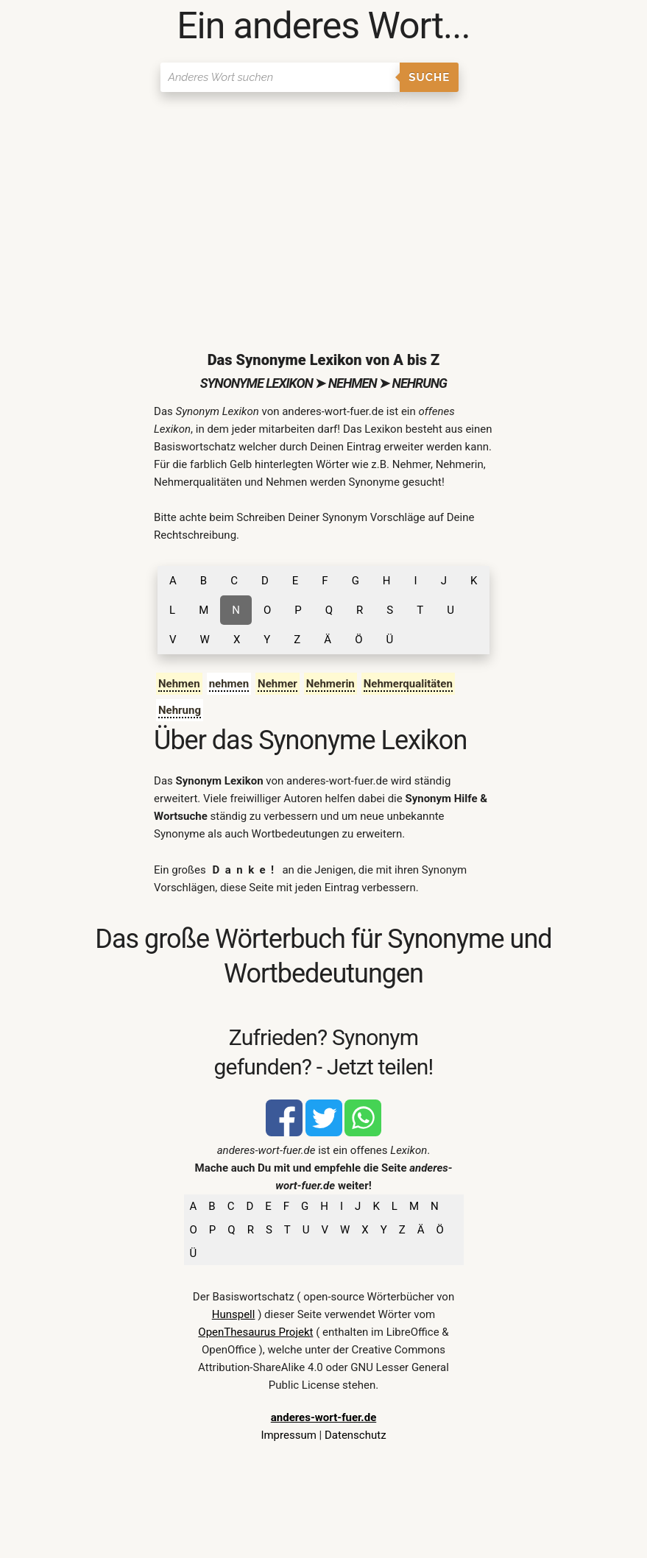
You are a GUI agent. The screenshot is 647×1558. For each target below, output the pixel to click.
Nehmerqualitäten (408, 683)
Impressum (288, 1435)
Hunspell (233, 1314)
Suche (429, 77)
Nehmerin (330, 683)
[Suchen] (280, 77)
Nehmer (277, 683)
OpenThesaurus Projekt (255, 1332)
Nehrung (179, 710)
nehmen (229, 683)
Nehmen (179, 683)
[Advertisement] (323, 210)
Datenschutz (355, 1435)
